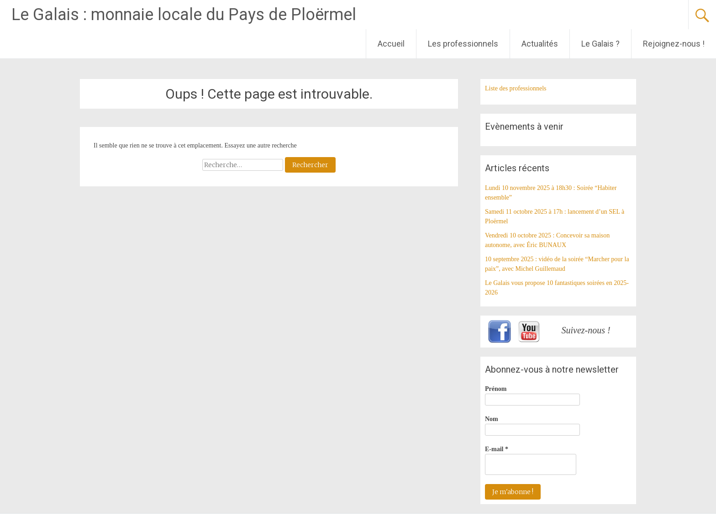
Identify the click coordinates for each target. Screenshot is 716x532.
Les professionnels (463, 43)
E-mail (496, 449)
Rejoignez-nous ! (674, 43)
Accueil (391, 43)
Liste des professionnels (516, 88)
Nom (491, 419)
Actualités (539, 43)
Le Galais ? (600, 43)
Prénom (495, 388)
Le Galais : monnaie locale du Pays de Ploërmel (183, 14)
